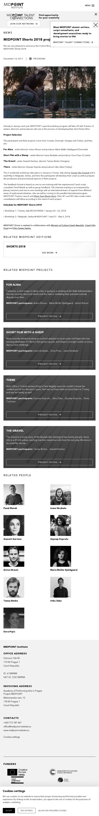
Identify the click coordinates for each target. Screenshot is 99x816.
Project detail (49, 316)
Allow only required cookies (52, 810)
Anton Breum (40, 303)
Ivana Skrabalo (40, 350)
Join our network (23, 23)
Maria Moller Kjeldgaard (61, 303)
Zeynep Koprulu (41, 398)
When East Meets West (45, 196)
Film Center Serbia (22, 228)
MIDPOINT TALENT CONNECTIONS (73, 42)
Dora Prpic (55, 350)
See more (49, 252)
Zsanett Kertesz (57, 449)
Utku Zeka (57, 398)
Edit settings (27, 810)
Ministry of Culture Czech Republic (67, 225)
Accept (9, 810)
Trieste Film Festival (80, 172)
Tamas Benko (40, 449)
